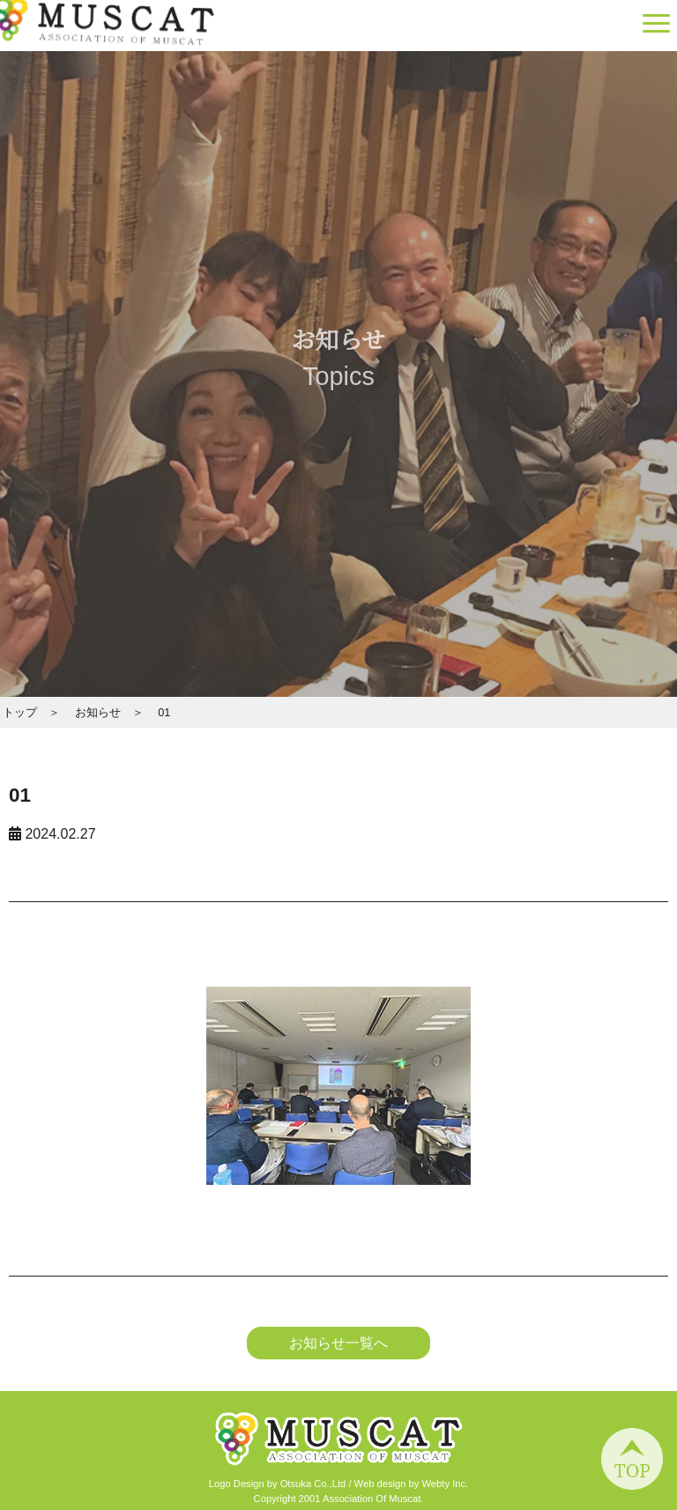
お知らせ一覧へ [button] (338, 1343)
